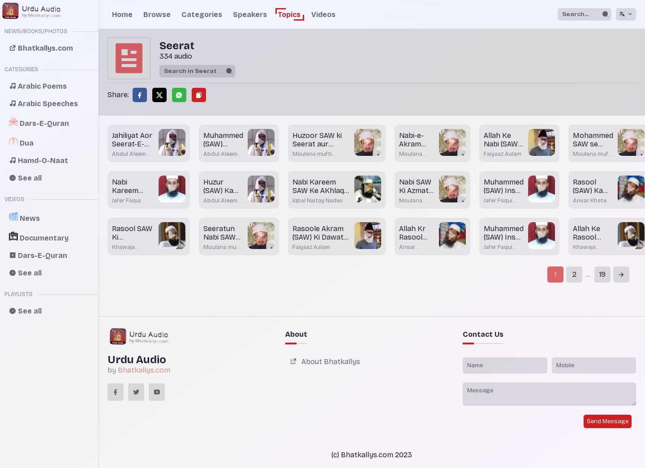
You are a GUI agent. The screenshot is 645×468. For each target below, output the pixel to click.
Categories (201, 14)
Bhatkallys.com (144, 370)
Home (122, 14)
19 (602, 274)
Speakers (250, 14)
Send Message (607, 421)
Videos (323, 14)
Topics (289, 14)
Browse (157, 14)
